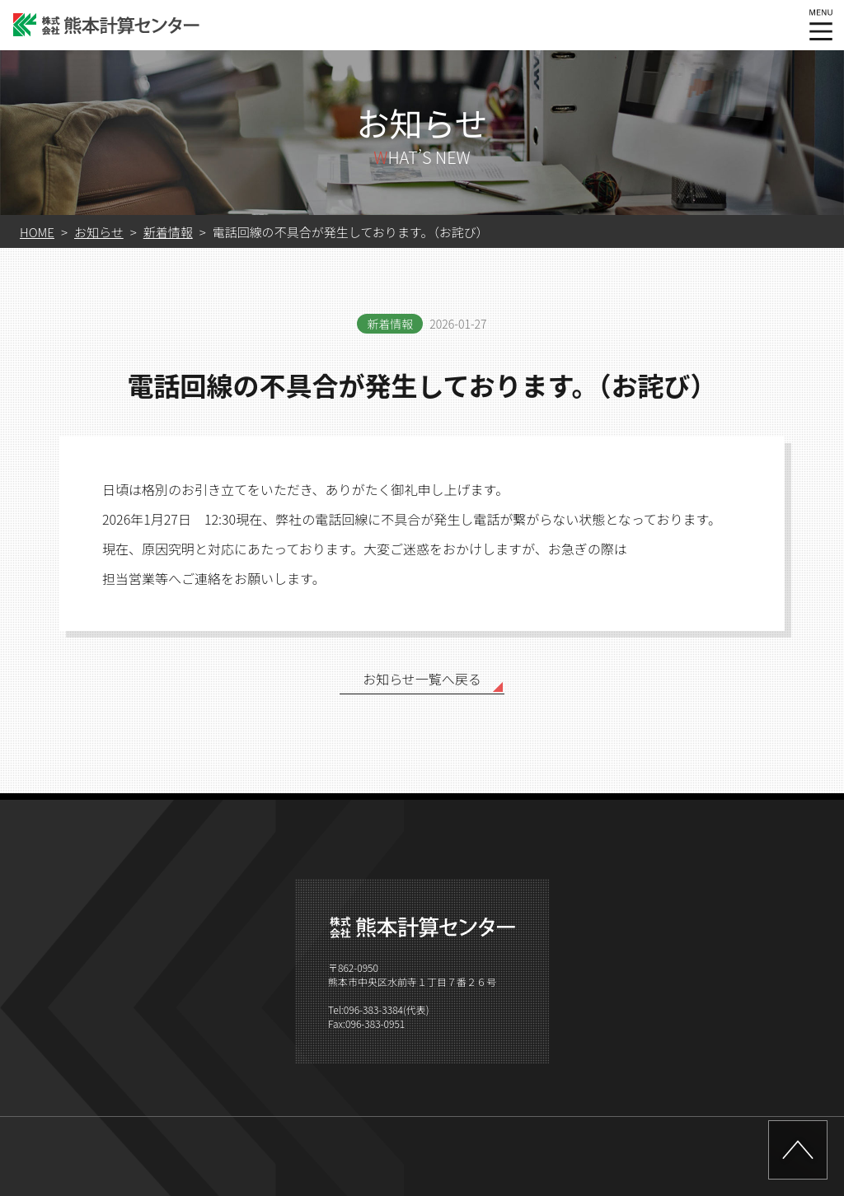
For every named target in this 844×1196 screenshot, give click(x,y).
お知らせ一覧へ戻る (422, 679)
